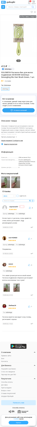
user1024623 (13, 238)
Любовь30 (12, 305)
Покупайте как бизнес (8, 369)
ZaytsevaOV (13, 207)
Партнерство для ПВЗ (8, 374)
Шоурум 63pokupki (7, 396)
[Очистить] (32, 201)
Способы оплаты (7, 382)
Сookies (16, 419)
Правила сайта (6, 356)
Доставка (4, 385)
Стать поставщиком (8, 372)
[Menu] (3, 7)
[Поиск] (33, 7)
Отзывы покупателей (8, 393)
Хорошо (18, 422)
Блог (2, 358)
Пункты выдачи (6, 388)
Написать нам (18, 403)
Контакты (4, 361)
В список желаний (18, 110)
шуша (11, 264)
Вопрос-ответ (6, 390)
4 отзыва (8, 81)
